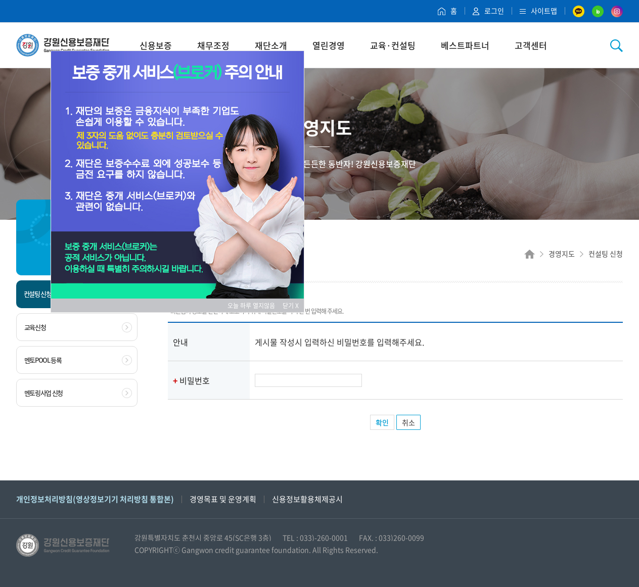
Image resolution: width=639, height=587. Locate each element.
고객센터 (531, 45)
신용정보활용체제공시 (307, 499)
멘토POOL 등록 (78, 360)
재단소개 (271, 45)
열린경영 (328, 45)
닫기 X (291, 305)
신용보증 (156, 45)
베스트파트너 (465, 45)
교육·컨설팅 (393, 45)
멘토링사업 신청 (78, 393)
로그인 (488, 11)
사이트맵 (538, 11)
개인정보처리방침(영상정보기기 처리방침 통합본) (95, 499)
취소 (408, 422)
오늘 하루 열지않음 (254, 305)
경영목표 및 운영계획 (223, 499)
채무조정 (213, 45)
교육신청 (78, 327)
